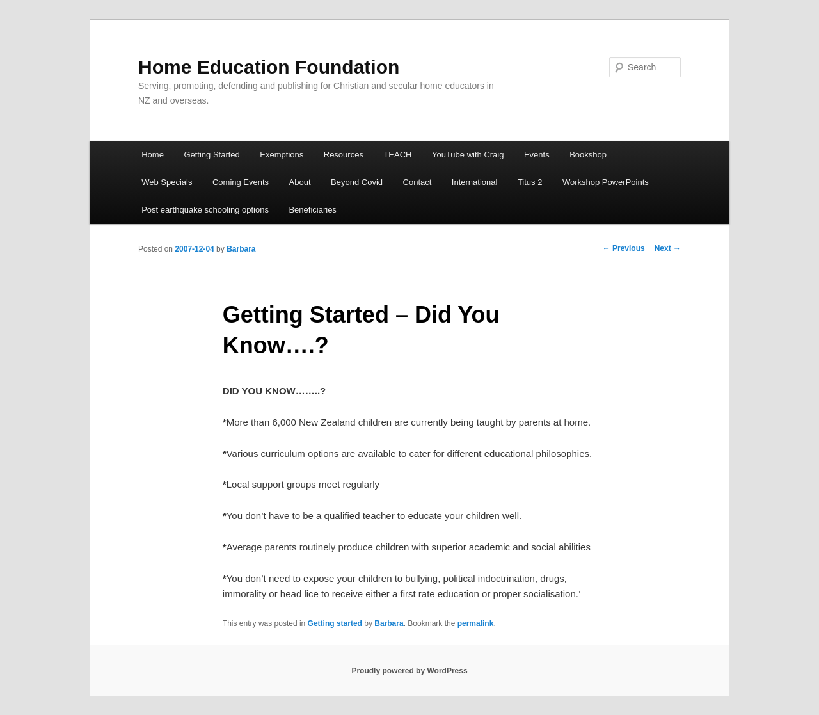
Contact (417, 182)
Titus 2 (530, 182)
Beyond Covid (357, 182)
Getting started (335, 623)
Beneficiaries (312, 209)
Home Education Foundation (268, 66)
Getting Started (211, 154)
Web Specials (166, 182)
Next (668, 248)
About (300, 182)
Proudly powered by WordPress (409, 670)
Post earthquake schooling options (205, 209)
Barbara (241, 249)
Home (152, 154)
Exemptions (281, 154)
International (475, 182)
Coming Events (240, 182)
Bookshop (588, 154)
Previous (624, 248)
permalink (475, 623)
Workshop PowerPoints (605, 182)
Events (537, 154)
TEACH (397, 154)
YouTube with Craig (468, 154)
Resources (343, 154)
